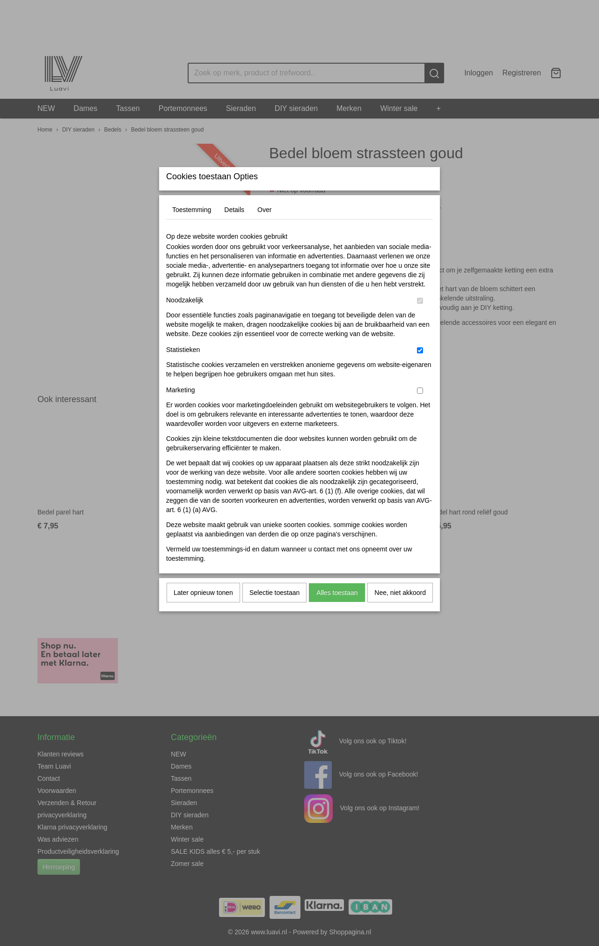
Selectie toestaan (274, 611)
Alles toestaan (337, 611)
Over (264, 228)
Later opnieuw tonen (203, 611)
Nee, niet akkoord (400, 611)
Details (234, 228)
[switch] (420, 319)
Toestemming (191, 228)
